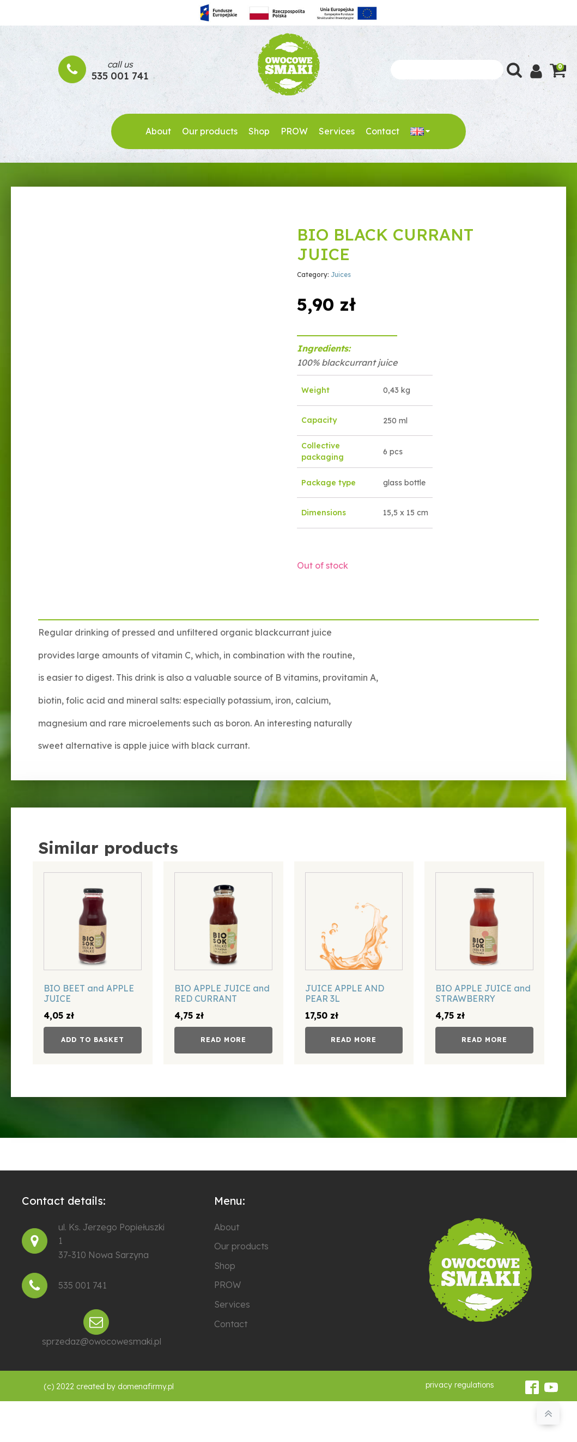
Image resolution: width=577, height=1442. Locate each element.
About (158, 131)
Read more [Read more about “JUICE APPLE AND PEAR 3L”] (353, 1040)
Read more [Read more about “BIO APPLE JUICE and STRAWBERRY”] (484, 1040)
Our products (210, 131)
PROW (294, 131)
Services (337, 131)
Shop (259, 131)
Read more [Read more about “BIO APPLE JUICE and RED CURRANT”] (223, 1040)
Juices (341, 274)
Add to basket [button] (92, 1040)
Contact (382, 131)
